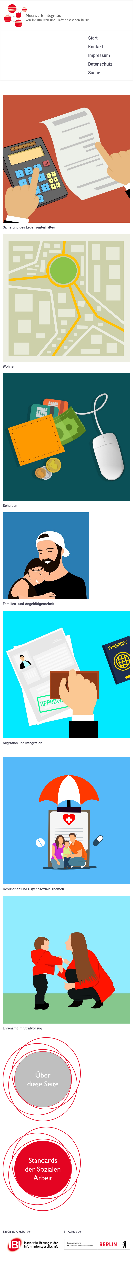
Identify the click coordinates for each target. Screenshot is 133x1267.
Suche (94, 72)
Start (93, 38)
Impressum (99, 55)
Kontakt (95, 46)
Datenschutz (100, 64)
